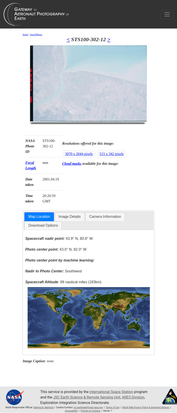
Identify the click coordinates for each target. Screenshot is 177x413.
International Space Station (111, 392)
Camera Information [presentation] (105, 217)
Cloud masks (71, 164)
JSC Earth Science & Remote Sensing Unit (86, 397)
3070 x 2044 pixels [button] (79, 154)
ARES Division (133, 397)
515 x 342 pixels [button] (112, 154)
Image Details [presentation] (70, 217)
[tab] (39, 216)
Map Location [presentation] (39, 217)
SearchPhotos (36, 34)
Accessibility (71, 411)
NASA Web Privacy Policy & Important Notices (145, 407)
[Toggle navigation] (167, 14)
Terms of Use (112, 407)
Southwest (53, 271)
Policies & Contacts (90, 411)
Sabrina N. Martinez (43, 407)
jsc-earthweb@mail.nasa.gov (88, 407)
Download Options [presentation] (43, 225)
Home (25, 34)
